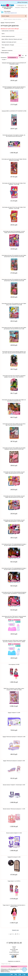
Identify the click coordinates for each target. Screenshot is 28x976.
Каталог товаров (14, 16)
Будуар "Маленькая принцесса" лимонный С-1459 (14, 736)
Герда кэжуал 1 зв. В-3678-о (14, 881)
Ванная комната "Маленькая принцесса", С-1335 (14, 808)
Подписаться (14, 966)
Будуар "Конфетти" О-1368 (14, 712)
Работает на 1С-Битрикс (5, 971)
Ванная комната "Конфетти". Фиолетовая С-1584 (14, 784)
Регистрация (24, 2)
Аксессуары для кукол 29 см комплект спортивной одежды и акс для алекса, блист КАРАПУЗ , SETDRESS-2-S (14, 377)
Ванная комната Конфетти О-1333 (14, 832)
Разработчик (5, 970)
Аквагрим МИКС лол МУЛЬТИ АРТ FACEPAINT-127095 (14, 111)
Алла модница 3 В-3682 (14, 664)
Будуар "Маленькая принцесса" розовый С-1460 (14, 760)
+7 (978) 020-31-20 (21, 5)
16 (15, 934)
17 (17, 934)
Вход (20, 2)
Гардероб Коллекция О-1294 (14, 857)
